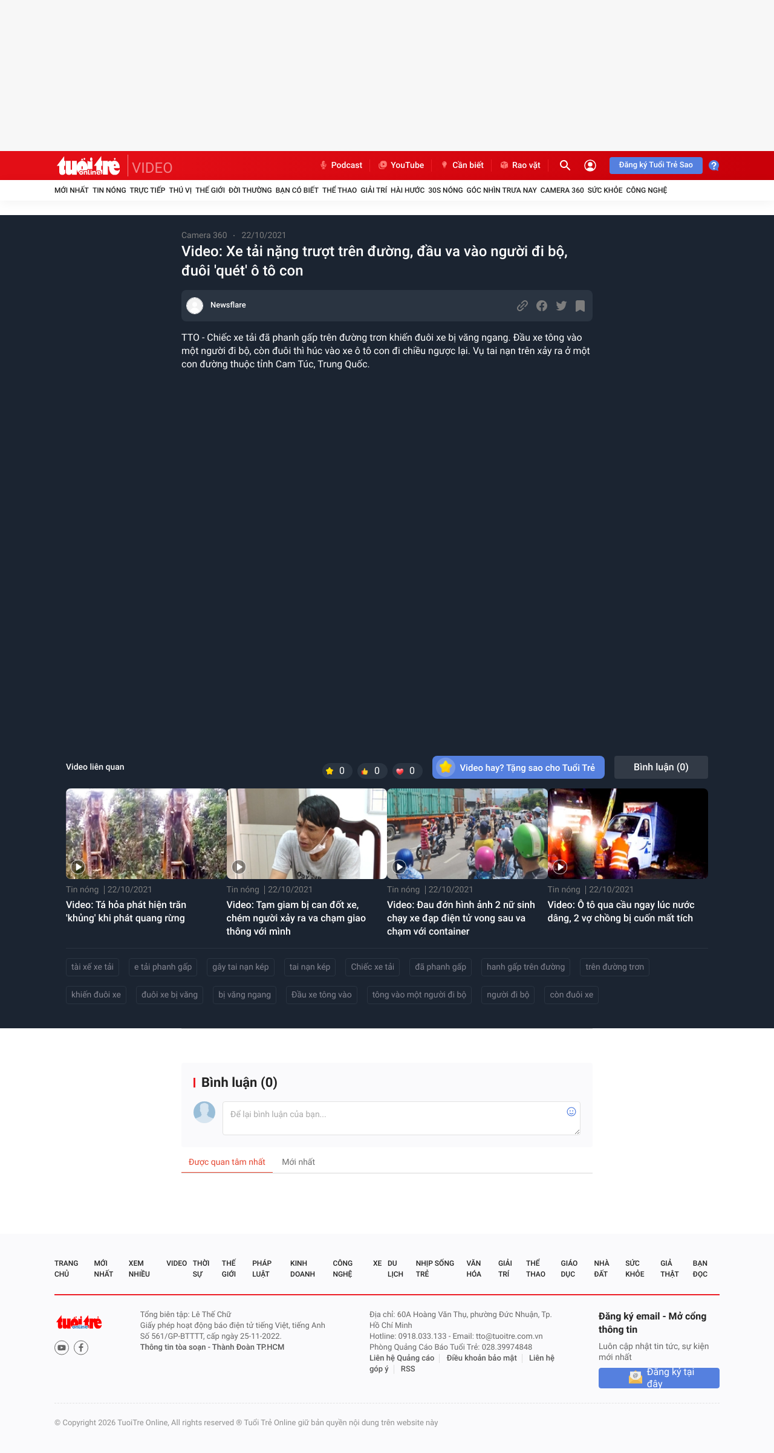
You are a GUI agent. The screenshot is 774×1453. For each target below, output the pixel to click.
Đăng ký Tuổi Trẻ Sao (656, 165)
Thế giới (210, 190)
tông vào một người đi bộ (419, 995)
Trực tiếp (148, 190)
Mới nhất (71, 190)
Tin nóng (109, 190)
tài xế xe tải (92, 967)
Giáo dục (569, 1268)
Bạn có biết (297, 190)
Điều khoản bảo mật (482, 1358)
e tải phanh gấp (163, 967)
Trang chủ (66, 1268)
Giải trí (373, 190)
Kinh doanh (302, 1268)
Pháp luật (262, 1268)
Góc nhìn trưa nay (502, 190)
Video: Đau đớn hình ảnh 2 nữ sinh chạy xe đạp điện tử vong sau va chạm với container (461, 918)
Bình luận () (661, 767)
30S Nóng (445, 190)
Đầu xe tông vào (321, 995)
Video (176, 1263)
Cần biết (461, 165)
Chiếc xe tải (372, 967)
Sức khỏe (605, 190)
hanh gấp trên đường (526, 967)
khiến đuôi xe (96, 995)
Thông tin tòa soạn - (176, 1347)
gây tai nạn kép (240, 967)
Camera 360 (562, 190)
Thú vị (180, 190)
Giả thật (669, 1268)
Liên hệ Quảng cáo (402, 1358)
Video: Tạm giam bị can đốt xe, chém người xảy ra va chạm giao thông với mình (296, 918)
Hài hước (407, 190)
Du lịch (395, 1268)
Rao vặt (520, 165)
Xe (377, 1263)
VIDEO (152, 167)
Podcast (340, 165)
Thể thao (339, 190)
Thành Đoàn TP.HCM (248, 1347)
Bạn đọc (700, 1268)
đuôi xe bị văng (169, 995)
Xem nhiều (139, 1268)
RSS (408, 1369)
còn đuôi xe (571, 995)
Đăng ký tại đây (671, 1378)
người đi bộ (508, 995)
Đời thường (250, 190)
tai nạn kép (310, 967)
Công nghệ (646, 190)
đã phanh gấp (440, 967)
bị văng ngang (244, 995)
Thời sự (201, 1268)
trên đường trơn (614, 967)
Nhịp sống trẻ (435, 1268)
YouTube (400, 165)
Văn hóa (473, 1268)
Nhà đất (601, 1268)
